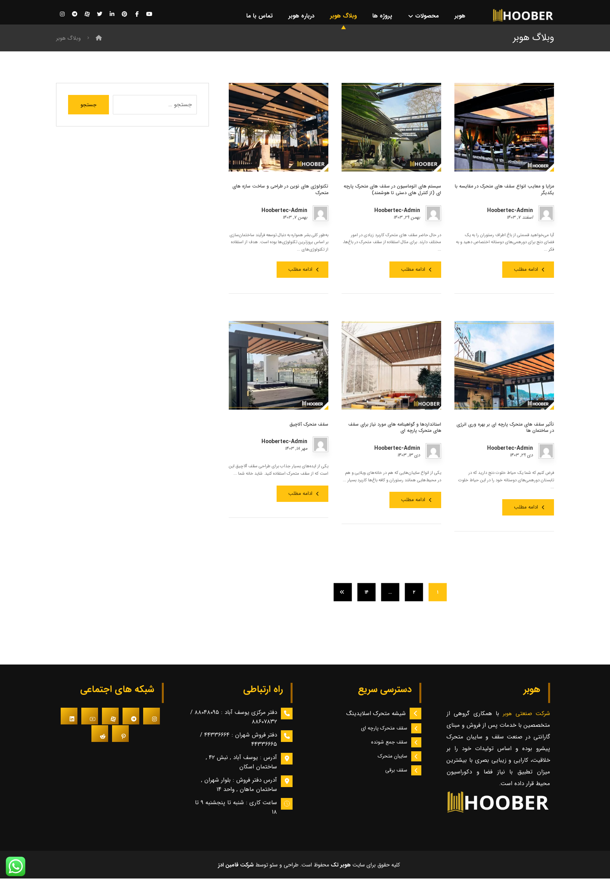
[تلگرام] (74, 14)
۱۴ (366, 595)
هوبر (509, 717)
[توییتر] (99, 14)
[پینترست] (124, 14)
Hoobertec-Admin (510, 213)
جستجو (88, 108)
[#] (151, 719)
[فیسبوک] (136, 14)
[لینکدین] (112, 14)
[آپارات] (87, 14)
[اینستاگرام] (62, 14)
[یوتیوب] (149, 14)
